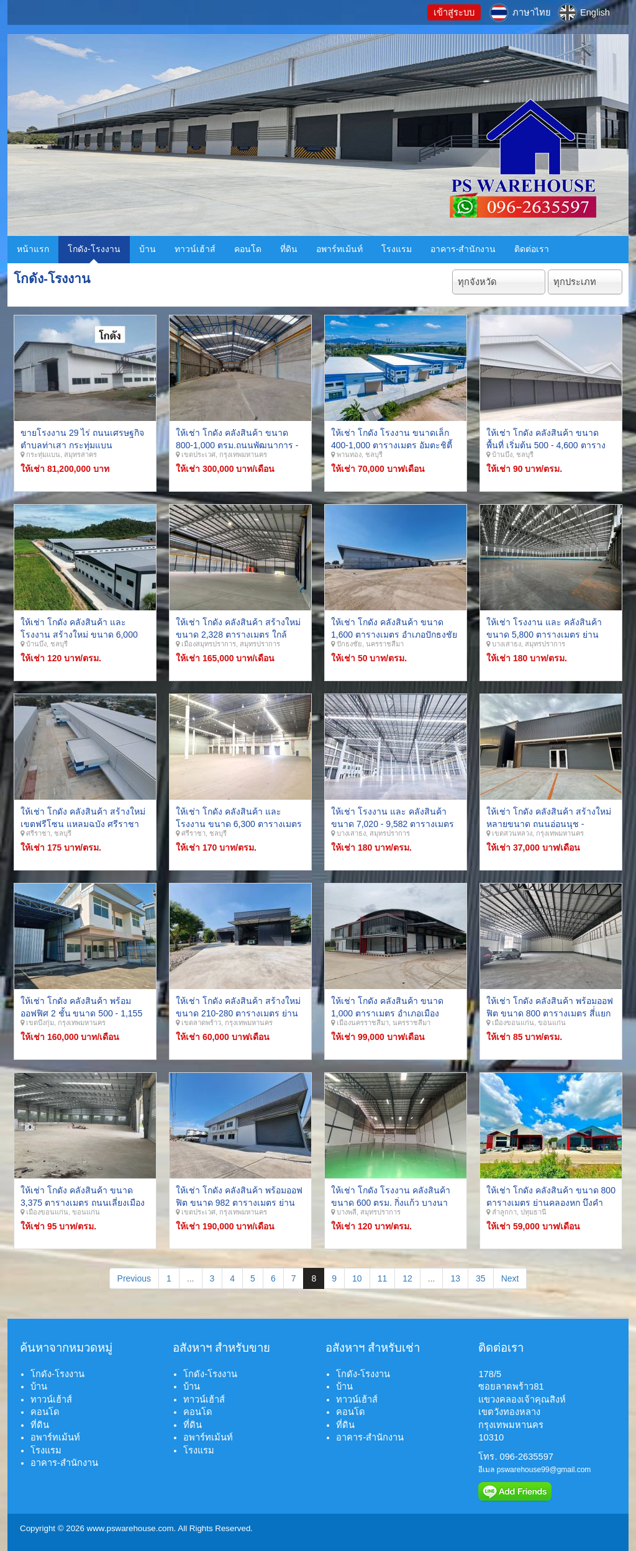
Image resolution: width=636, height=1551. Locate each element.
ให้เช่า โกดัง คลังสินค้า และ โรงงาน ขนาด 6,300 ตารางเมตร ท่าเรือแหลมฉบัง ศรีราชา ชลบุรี (239, 824)
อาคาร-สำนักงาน (463, 249)
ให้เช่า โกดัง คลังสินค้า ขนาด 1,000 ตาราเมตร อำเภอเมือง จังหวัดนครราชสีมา (387, 1013)
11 (383, 1278)
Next (510, 1278)
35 (481, 1278)
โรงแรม (396, 249)
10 (357, 1278)
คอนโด (247, 249)
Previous (134, 1278)
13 (455, 1278)
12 (407, 1278)
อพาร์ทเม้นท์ (339, 249)
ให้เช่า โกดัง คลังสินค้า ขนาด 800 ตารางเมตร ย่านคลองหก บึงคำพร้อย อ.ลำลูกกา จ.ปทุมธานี (551, 1202)
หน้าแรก (33, 249)
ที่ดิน (289, 249)
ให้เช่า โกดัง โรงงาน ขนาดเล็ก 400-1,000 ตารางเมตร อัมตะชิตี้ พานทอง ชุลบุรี (391, 445)
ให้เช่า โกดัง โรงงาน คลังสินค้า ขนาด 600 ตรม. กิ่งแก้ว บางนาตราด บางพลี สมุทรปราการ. (390, 1202)
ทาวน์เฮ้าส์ (195, 249)
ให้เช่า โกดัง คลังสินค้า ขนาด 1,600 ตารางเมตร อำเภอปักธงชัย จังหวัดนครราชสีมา (394, 634)
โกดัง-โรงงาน (94, 249)
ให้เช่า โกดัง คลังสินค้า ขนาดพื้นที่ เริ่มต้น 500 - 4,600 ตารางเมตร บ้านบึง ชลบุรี (546, 445)
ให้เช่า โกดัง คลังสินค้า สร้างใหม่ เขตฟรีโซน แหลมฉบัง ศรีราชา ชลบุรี (82, 824)
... (190, 1278)
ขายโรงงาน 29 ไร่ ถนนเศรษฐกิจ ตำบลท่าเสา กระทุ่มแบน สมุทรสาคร (82, 445)
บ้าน (147, 249)
